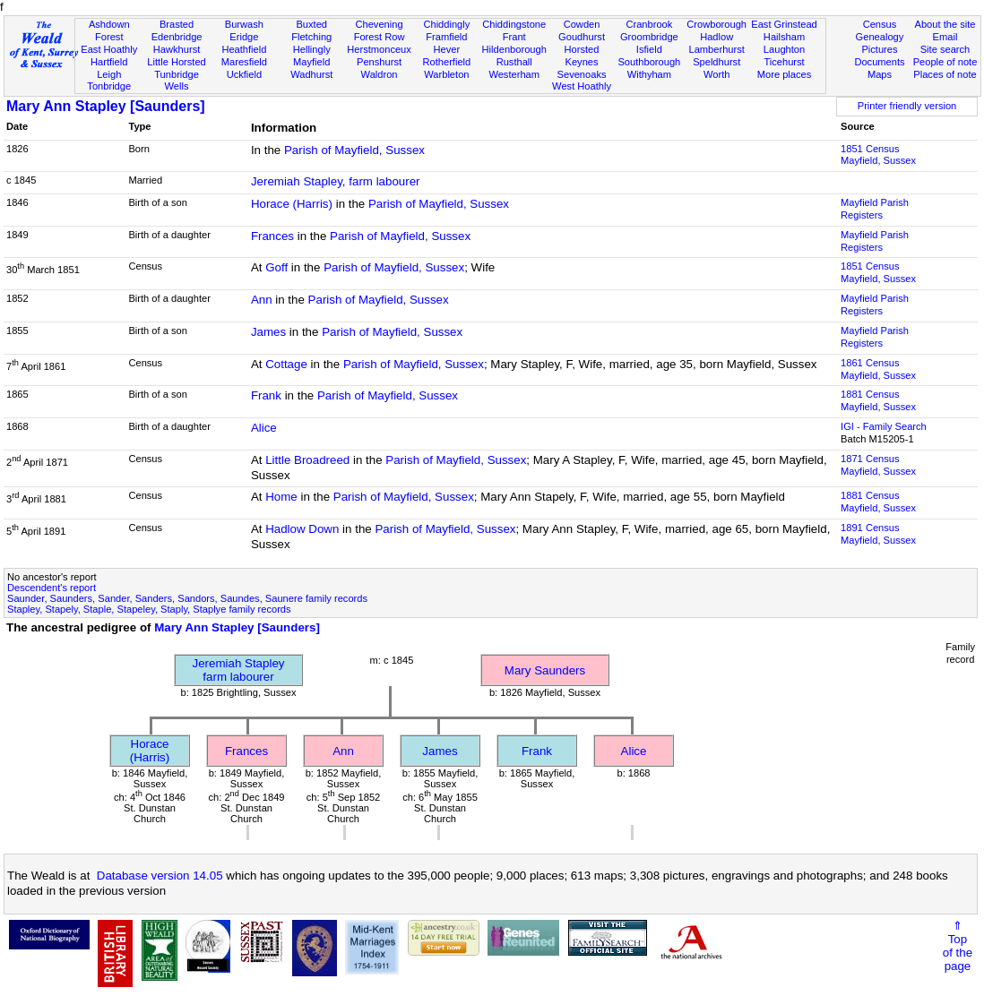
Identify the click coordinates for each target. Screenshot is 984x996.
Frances (272, 236)
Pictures (879, 49)
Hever (447, 49)
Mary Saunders (545, 670)
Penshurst (379, 61)
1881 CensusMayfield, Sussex (878, 400)
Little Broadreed (307, 460)
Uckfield (245, 74)
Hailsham (784, 36)
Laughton (784, 49)
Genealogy (880, 36)
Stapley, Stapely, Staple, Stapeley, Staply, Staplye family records (149, 609)
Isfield (649, 49)
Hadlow (716, 36)
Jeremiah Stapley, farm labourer (335, 181)
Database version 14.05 (160, 875)
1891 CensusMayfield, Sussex (878, 533)
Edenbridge (177, 36)
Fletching (311, 36)
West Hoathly (581, 86)
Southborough (648, 61)
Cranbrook (649, 24)
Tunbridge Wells (176, 80)
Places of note (944, 74)
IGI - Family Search (884, 426)
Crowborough (716, 24)
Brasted (177, 24)
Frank (266, 395)
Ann (261, 299)
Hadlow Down (302, 529)
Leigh (109, 74)
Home (282, 496)
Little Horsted (176, 61)
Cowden (582, 24)
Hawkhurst (176, 49)
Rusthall (514, 61)
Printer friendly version (907, 105)
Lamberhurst (717, 49)
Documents (879, 61)
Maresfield (244, 61)
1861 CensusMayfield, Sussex (878, 369)
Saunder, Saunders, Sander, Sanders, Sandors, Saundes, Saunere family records (187, 598)
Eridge (243, 36)
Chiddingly (446, 24)
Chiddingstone (514, 24)
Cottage (286, 364)
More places (784, 74)
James (268, 332)
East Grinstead (783, 24)
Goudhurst (581, 36)
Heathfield (243, 49)
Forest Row (379, 36)
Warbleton (446, 74)
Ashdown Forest (109, 30)
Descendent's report (51, 587)
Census (880, 24)
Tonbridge (109, 86)
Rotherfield (447, 61)
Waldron (379, 74)
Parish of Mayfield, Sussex (354, 150)
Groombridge (649, 36)
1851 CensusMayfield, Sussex (878, 155)
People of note (945, 61)
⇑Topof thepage (957, 946)
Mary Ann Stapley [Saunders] (105, 106)
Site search (945, 49)
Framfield (446, 36)
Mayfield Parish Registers (875, 208)
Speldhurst (716, 61)
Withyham (649, 74)
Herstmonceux (379, 49)
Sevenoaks (582, 74)
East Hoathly (109, 49)
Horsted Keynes (582, 55)
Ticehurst (784, 61)
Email (945, 36)
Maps (879, 74)
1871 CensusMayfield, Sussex (878, 465)
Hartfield (109, 61)
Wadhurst (311, 74)
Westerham (513, 74)
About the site (945, 24)
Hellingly (312, 49)
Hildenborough (514, 49)
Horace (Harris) (291, 203)
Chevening (378, 24)
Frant (514, 36)
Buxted (311, 24)
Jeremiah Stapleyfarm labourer (239, 670)
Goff (276, 267)
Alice (264, 427)
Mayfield (311, 61)
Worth (716, 74)
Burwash (244, 24)
